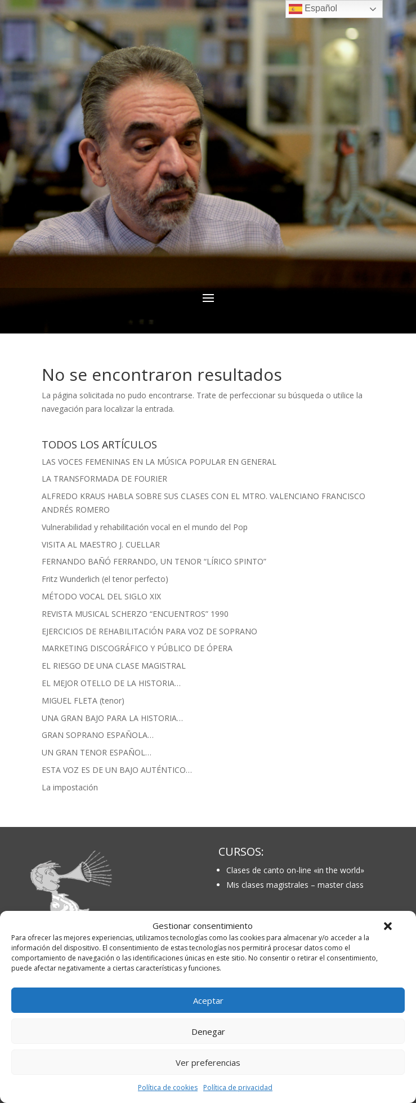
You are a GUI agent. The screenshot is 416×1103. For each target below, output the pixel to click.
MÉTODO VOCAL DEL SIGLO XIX (101, 596)
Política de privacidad (237, 1087)
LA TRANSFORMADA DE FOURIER (104, 478)
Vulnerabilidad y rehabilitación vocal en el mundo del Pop (145, 527)
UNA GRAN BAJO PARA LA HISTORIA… (112, 718)
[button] (387, 926)
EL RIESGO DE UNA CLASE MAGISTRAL (114, 665)
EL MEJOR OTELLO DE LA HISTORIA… (111, 683)
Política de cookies (168, 1087)
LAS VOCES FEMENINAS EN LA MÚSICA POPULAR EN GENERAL (159, 461)
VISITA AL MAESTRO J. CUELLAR (101, 544)
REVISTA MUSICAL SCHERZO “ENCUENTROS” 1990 (135, 613)
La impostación (70, 787)
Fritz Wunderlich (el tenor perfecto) (105, 578)
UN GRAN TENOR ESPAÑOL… (96, 752)
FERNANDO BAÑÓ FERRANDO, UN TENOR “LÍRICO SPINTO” (154, 561)
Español (313, 9)
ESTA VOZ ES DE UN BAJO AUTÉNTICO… (117, 769)
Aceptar (208, 1000)
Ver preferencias (208, 1062)
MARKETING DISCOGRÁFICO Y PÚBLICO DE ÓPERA (137, 648)
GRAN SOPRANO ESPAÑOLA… (98, 735)
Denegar (208, 1031)
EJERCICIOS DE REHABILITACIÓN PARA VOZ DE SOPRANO (149, 631)
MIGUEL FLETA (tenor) (83, 700)
